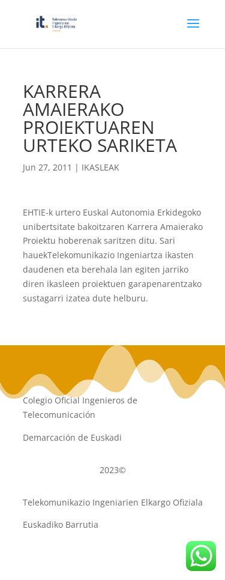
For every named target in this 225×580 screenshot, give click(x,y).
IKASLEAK (100, 167)
